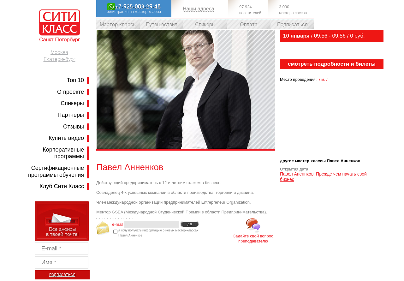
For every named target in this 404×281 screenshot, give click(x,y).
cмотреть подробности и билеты (332, 64)
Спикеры (72, 103)
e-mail (117, 224)
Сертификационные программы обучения (56, 171)
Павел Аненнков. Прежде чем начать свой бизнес (323, 176)
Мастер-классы (118, 24)
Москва (59, 52)
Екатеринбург (59, 59)
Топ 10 (75, 80)
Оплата (249, 24)
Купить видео (66, 138)
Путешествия (161, 24)
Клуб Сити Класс (61, 186)
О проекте (70, 92)
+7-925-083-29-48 (138, 6)
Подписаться (292, 24)
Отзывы (73, 126)
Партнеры (70, 115)
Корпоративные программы (63, 153)
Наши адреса (198, 8)
